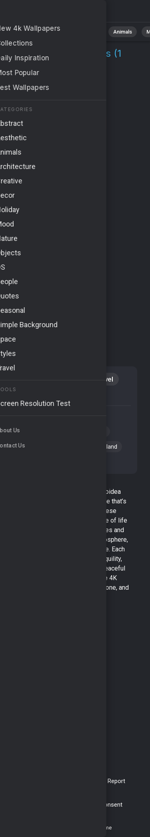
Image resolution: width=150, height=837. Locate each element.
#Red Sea (28, 431)
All (30, 32)
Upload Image (56, 789)
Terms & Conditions (42, 781)
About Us (91, 789)
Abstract (88, 32)
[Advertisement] (75, 266)
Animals (122, 32)
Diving (25, 396)
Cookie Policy (77, 804)
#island (107, 446)
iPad (56, 396)
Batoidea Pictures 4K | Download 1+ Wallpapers (48, 13)
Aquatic (67, 379)
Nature (56, 32)
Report (116, 781)
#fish (22, 461)
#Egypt (63, 431)
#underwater (73, 416)
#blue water (68, 446)
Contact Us (88, 781)
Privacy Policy (37, 804)
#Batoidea (28, 416)
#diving (95, 431)
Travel (103, 379)
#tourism (27, 446)
